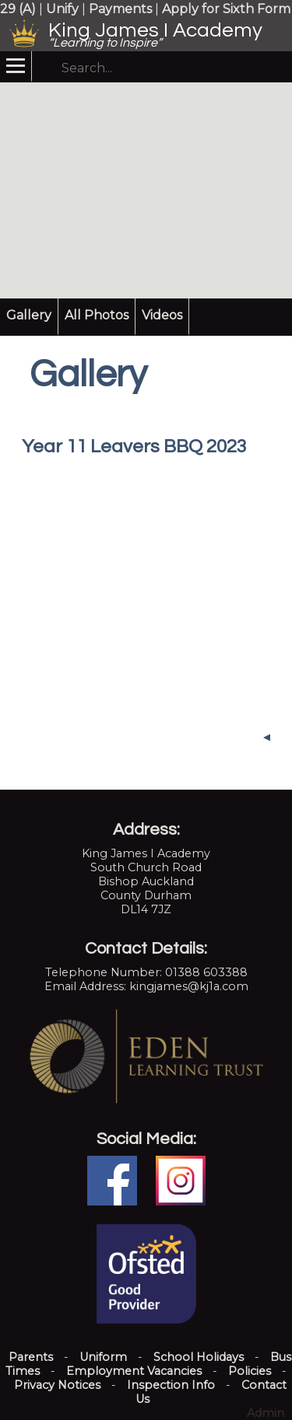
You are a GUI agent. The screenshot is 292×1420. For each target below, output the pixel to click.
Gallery (28, 315)
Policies (249, 1371)
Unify (62, 9)
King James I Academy (155, 30)
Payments (120, 9)
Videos (162, 315)
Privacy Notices (57, 1385)
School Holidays (198, 1357)
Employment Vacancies (134, 1371)
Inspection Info (171, 1385)
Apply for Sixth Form (226, 9)
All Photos (96, 315)
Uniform (103, 1357)
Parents (31, 1357)
